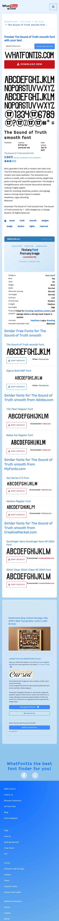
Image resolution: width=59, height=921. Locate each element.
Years (6, 881)
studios (20, 226)
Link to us (8, 795)
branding (29, 311)
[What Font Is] (10, 7)
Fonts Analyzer (11, 818)
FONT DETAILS (16, 361)
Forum (7, 863)
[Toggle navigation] (53, 7)
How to (7, 836)
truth (22, 221)
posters (47, 311)
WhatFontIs (10, 22)
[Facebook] (24, 775)
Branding (51, 321)
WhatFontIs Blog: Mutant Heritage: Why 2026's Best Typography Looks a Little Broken (28, 621)
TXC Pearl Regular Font (19, 409)
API (5, 854)
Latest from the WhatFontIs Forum (25, 659)
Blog (6, 812)
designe (45, 221)
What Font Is (10, 789)
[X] (35, 775)
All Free (39, 22)
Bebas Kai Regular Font (19, 435)
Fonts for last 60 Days (14, 869)
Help (6, 830)
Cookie (7, 913)
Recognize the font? (29, 707)
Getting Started (11, 842)
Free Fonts (9, 848)
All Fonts (26, 22)
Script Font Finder (12, 892)
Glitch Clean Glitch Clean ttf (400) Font (28, 570)
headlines (38, 311)
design (9, 226)
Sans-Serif (50, 276)
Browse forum (29, 713)
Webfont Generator (29, 727)
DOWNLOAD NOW (29, 64)
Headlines (35, 321)
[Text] (18, 46)
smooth (33, 221)
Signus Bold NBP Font (18, 371)
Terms (7, 907)
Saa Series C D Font (17, 478)
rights (32, 226)
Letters (7, 875)
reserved (44, 226)
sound (12, 221)
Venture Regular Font (18, 501)
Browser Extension (12, 801)
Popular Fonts (10, 886)
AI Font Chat (10, 807)
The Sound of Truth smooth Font (25, 344)
